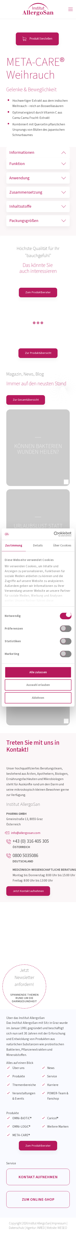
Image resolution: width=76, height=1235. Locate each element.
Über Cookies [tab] (62, 545)
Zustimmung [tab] (13, 545)
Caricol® (52, 1119)
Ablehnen (38, 698)
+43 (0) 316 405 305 (31, 841)
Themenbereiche (24, 1085)
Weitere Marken (58, 1127)
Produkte (18, 1077)
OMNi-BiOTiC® (22, 1119)
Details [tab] (38, 545)
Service (52, 1077)
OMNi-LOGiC (21, 1127)
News (51, 1068)
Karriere (52, 1085)
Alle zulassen (38, 672)
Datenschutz (16, 1229)
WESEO (62, 1229)
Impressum (59, 1225)
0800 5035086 (25, 856)
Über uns (18, 1068)
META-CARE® (21, 1136)
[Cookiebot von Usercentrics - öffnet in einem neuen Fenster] (54, 534)
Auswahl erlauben (38, 685)
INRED (41, 1229)
